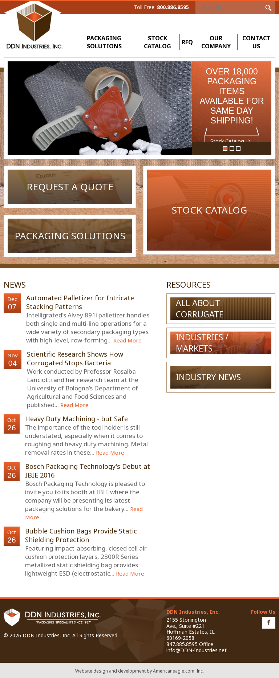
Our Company (217, 42)
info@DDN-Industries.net (196, 650)
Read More (127, 340)
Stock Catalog (157, 42)
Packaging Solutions (106, 42)
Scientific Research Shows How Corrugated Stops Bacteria (75, 358)
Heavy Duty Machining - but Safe (76, 418)
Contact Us (256, 42)
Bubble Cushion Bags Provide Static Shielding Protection (81, 535)
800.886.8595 (173, 7)
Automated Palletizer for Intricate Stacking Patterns (80, 302)
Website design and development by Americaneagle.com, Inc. (139, 671)
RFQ (187, 42)
